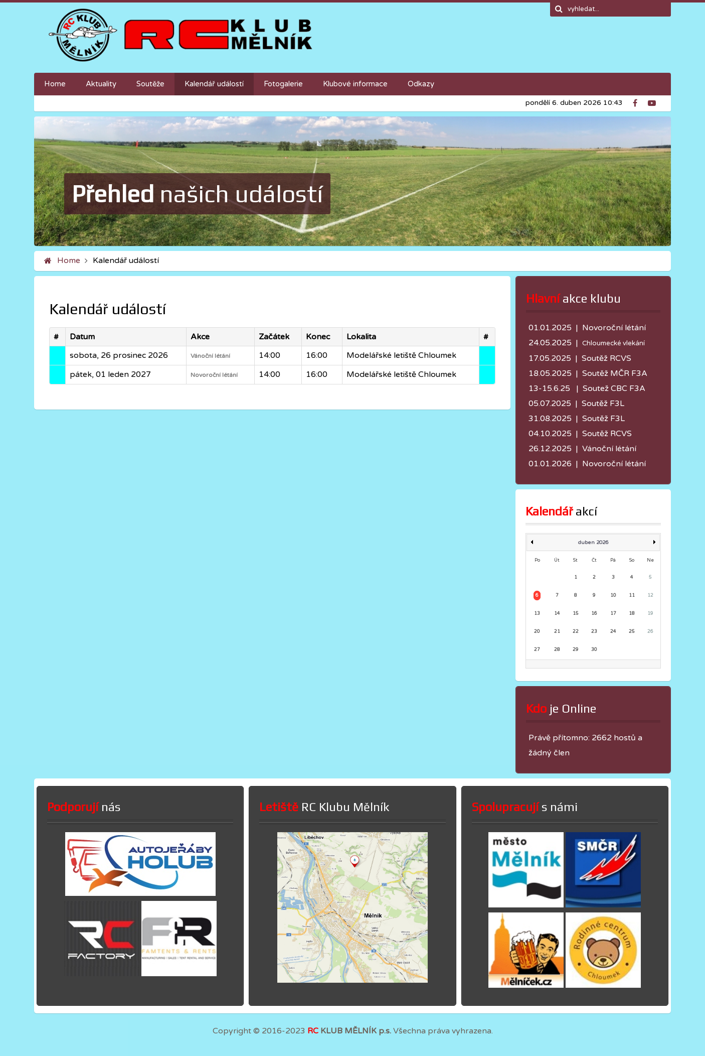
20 (537, 631)
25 (632, 631)
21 (557, 631)
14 (557, 613)
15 (576, 613)
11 (632, 595)
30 (594, 649)
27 (537, 649)
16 (594, 613)
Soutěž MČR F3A (614, 373)
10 (613, 595)
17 (613, 613)
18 (632, 613)
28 (557, 649)
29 (576, 649)
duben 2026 (593, 543)
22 (576, 631)
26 (650, 631)
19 (650, 613)
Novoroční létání (214, 374)
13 (537, 613)
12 (650, 595)
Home (68, 260)
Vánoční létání (210, 355)
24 (613, 631)
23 (594, 631)
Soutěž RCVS (606, 358)
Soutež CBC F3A (614, 388)
